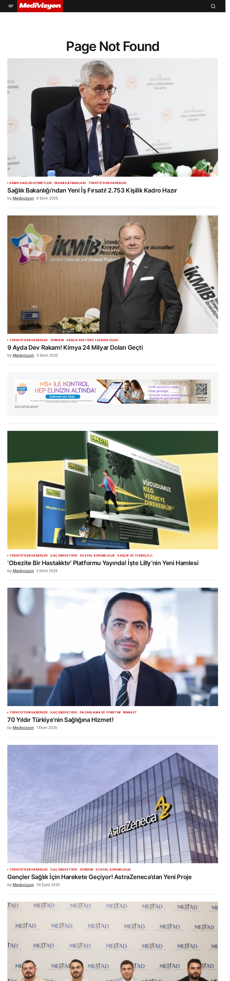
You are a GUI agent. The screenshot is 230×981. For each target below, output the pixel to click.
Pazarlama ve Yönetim (100, 712)
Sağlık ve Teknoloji (134, 555)
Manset (130, 712)
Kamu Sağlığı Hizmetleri (30, 183)
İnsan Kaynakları (70, 183)
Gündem (57, 340)
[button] (11, 6)
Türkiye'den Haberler (107, 183)
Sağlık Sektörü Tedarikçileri (92, 340)
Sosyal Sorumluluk (97, 555)
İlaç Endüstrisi (64, 555)
